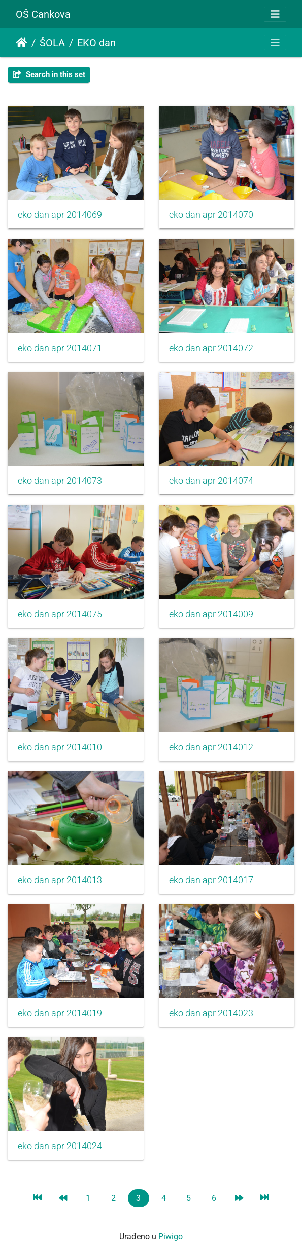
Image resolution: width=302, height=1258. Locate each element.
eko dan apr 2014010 (60, 747)
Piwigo (170, 1236)
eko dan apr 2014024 (60, 1146)
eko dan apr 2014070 (211, 215)
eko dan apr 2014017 (211, 880)
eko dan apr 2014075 (60, 614)
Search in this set (49, 74)
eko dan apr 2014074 (211, 481)
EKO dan (96, 42)
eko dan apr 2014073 (60, 481)
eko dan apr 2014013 (60, 880)
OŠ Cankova (43, 14)
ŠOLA (52, 42)
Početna (21, 42)
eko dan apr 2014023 (211, 1013)
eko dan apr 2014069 (60, 215)
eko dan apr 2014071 (60, 348)
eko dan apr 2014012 (211, 747)
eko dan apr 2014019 (60, 1013)
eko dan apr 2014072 (211, 348)
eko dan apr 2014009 (211, 614)
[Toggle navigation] (275, 14)
